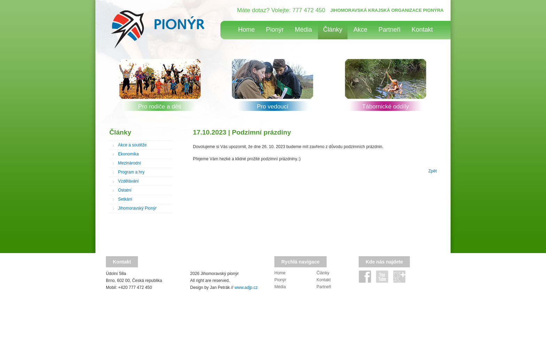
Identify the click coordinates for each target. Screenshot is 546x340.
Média (303, 29)
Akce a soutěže (132, 145)
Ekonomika (128, 154)
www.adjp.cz (246, 287)
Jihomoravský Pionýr (137, 208)
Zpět (432, 171)
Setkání (125, 199)
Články (332, 29)
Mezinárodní (129, 163)
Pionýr (275, 29)
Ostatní (125, 190)
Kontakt (422, 29)
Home (246, 29)
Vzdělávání (128, 181)
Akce (360, 29)
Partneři (389, 29)
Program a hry (131, 172)
